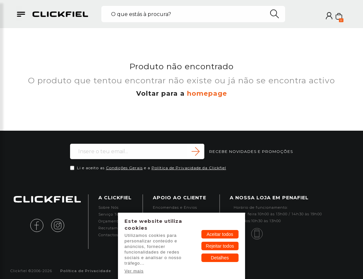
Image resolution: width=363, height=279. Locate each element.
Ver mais (134, 271)
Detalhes (220, 257)
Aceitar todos (220, 234)
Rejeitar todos (220, 246)
